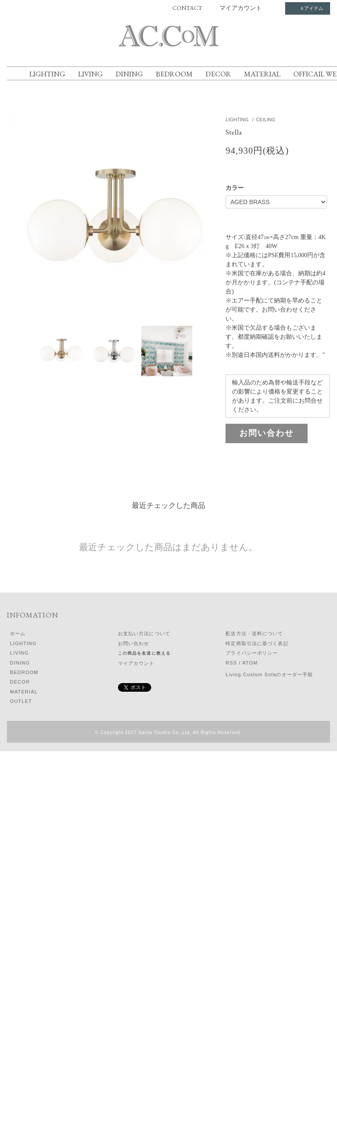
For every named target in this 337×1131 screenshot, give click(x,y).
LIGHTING (47, 74)
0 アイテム (306, 8)
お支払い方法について (144, 633)
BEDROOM (174, 74)
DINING (129, 74)
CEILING (266, 119)
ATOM (250, 662)
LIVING (90, 74)
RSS (231, 662)
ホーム (17, 633)
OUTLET (21, 701)
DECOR (218, 74)
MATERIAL (262, 74)
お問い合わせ (266, 433)
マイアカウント (240, 8)
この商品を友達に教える (144, 653)
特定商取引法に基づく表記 (257, 643)
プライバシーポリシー (252, 652)
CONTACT (187, 8)
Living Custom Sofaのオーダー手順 (269, 674)
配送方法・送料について (254, 633)
